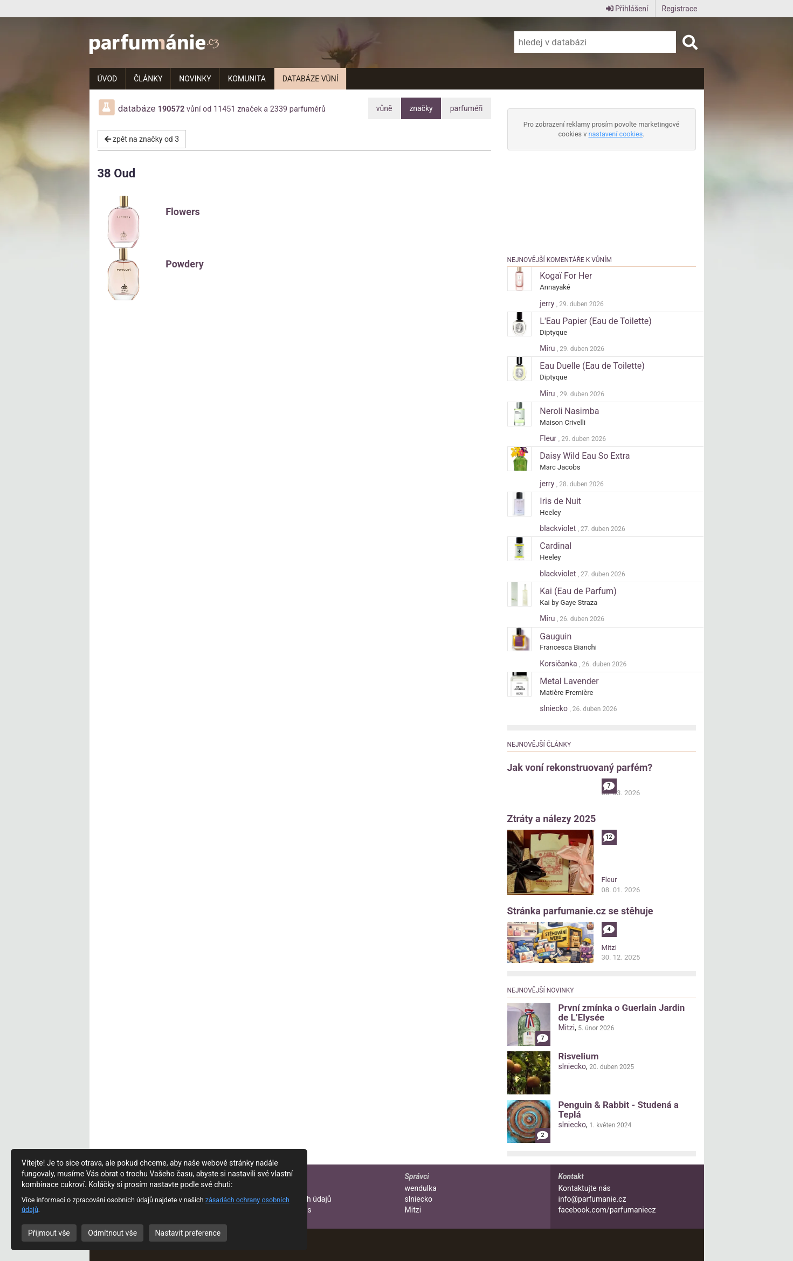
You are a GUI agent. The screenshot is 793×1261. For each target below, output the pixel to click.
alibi (608, 783)
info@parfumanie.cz (592, 1199)
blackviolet (558, 528)
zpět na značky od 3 (142, 139)
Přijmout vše (49, 1233)
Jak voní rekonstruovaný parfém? (580, 767)
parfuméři (466, 108)
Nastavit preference (188, 1233)
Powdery (185, 264)
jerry (548, 303)
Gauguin (555, 636)
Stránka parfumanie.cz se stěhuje (580, 911)
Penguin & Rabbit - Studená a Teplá (618, 1109)
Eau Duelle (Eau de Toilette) (592, 366)
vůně (384, 108)
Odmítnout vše (112, 1233)
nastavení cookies (615, 134)
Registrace (680, 8)
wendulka (421, 1188)
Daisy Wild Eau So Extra (585, 456)
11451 (224, 109)
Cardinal (555, 546)
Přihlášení (627, 8)
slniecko (554, 708)
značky (420, 108)
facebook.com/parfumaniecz (607, 1209)
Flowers (183, 211)
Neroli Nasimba (569, 411)
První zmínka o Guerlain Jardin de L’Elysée (621, 1012)
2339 (278, 109)
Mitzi (609, 947)
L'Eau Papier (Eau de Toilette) (595, 321)
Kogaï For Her (566, 276)
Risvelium (578, 1056)
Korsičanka (559, 663)
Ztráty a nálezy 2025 (551, 818)
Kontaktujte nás (584, 1188)
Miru (548, 348)
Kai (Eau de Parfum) (578, 591)
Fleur (549, 438)
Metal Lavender (569, 681)
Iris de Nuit (560, 501)
